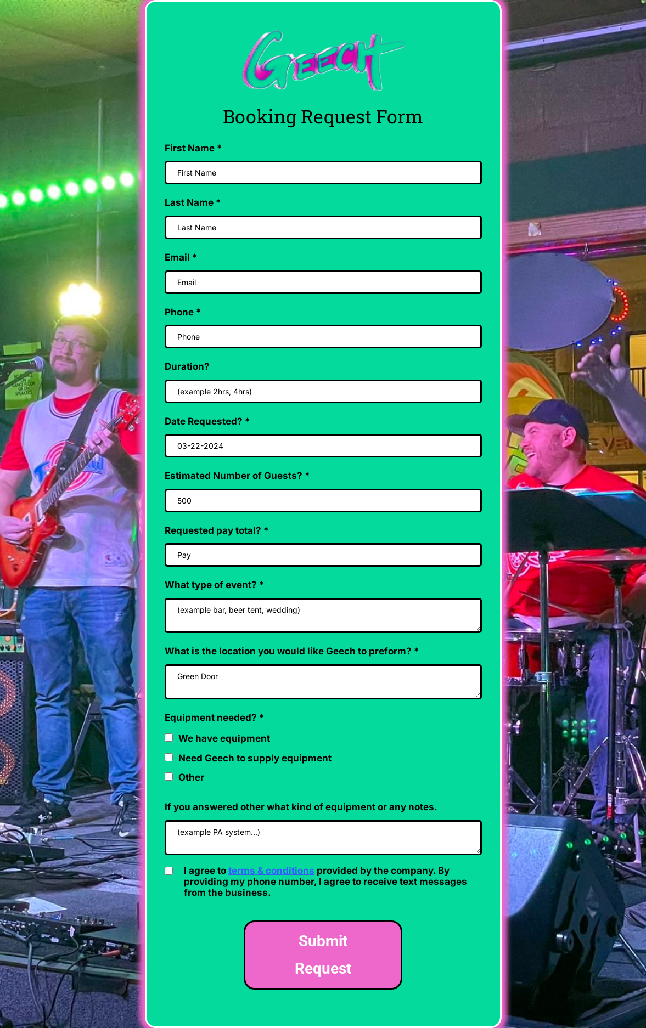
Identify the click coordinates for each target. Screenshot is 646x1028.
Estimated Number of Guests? (237, 475)
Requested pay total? (217, 530)
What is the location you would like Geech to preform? (292, 651)
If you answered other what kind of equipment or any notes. (301, 806)
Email (181, 257)
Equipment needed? (215, 717)
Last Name (193, 202)
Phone (183, 312)
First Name (193, 148)
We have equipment (224, 738)
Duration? (187, 366)
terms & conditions (271, 870)
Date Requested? (207, 421)
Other (191, 777)
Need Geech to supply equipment (255, 758)
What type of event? (215, 584)
